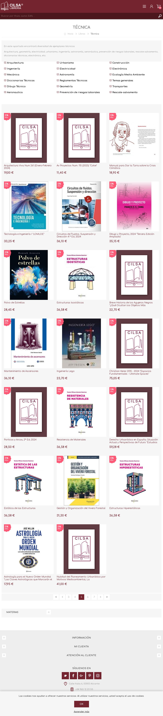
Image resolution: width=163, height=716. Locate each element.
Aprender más (81, 712)
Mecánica (11, 74)
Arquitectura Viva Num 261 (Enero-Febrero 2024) (28, 166)
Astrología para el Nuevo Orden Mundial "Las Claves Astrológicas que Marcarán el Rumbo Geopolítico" (28, 579)
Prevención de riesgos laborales (78, 92)
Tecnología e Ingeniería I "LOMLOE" (24, 234)
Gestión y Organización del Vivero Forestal (81, 508)
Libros (82, 34)
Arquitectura (14, 63)
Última (107, 597)
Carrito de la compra (158, 6)
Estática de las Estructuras (19, 508)
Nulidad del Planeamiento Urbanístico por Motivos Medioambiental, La (81, 578)
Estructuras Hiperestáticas (124, 508)
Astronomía (65, 74)
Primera (56, 597)
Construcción (119, 63)
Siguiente (100, 597)
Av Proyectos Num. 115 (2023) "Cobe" (77, 165)
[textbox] (78, 16)
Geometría (65, 86)
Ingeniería (12, 68)
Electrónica (118, 68)
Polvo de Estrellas (14, 302)
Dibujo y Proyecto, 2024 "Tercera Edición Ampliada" (131, 235)
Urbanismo (65, 63)
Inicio (70, 34)
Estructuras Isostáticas (70, 302)
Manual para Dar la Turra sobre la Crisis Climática (132, 166)
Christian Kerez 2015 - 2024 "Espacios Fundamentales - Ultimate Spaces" (130, 372)
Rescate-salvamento (123, 92)
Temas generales (121, 80)
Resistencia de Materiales (71, 440)
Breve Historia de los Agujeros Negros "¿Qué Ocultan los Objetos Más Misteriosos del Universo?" (131, 305)
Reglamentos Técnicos (72, 80)
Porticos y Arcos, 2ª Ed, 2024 (20, 440)
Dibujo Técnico (15, 86)
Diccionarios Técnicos (19, 80)
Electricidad (66, 68)
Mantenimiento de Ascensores (21, 371)
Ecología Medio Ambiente (127, 74)
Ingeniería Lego (65, 371)
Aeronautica (13, 92)
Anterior (62, 597)
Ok (81, 704)
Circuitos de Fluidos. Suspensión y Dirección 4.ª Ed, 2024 (76, 235)
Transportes (118, 86)
